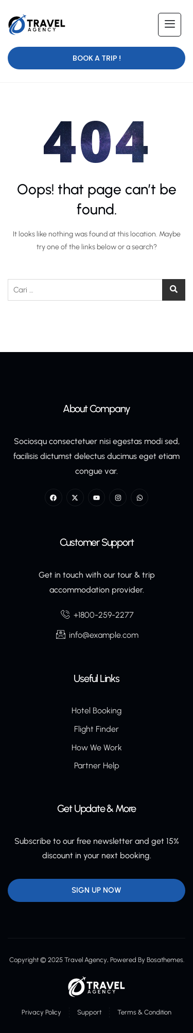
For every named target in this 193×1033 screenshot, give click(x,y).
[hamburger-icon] (169, 24)
